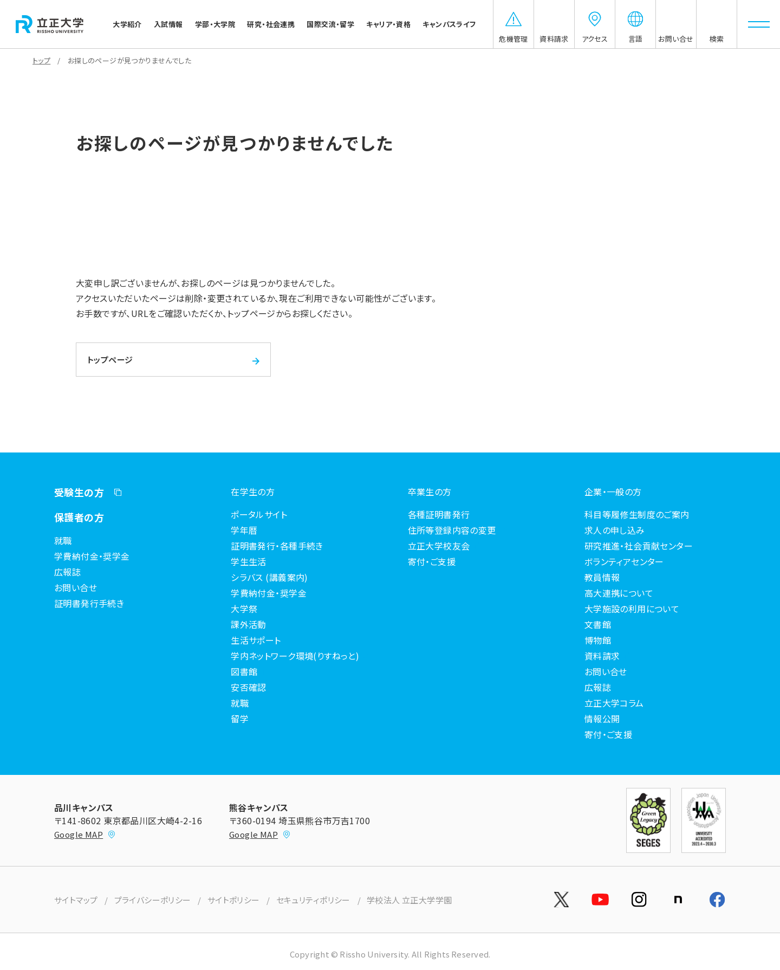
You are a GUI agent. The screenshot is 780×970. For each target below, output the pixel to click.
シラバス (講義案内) (269, 577)
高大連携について (618, 592)
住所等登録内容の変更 (452, 529)
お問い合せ (75, 587)
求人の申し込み (614, 529)
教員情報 (602, 577)
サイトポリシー (233, 900)
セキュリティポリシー (313, 900)
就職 (63, 540)
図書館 (244, 671)
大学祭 (244, 608)
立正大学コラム (614, 702)
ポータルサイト (259, 514)
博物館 (597, 639)
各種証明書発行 (439, 514)
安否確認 (248, 687)
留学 (240, 718)
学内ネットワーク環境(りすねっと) (295, 655)
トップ (41, 60)
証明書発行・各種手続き (277, 545)
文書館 (597, 624)
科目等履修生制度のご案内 (637, 514)
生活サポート (256, 639)
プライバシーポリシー (152, 900)
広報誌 (67, 571)
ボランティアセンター (624, 561)
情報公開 (602, 718)
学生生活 (248, 561)
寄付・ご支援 (432, 561)
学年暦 (244, 529)
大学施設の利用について (632, 608)
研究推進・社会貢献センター (638, 545)
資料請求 (602, 655)
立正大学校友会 (439, 545)
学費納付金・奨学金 (92, 555)
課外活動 (248, 624)
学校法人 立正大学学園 (409, 900)
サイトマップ (76, 900)
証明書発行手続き (89, 603)
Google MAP (85, 834)
